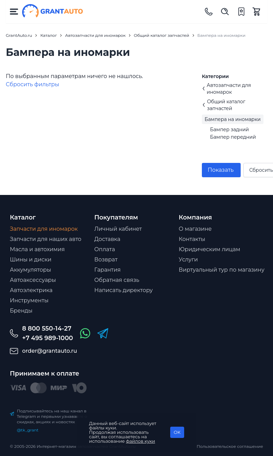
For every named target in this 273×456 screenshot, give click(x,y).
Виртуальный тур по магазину (221, 270)
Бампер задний (229, 129)
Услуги (188, 259)
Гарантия (107, 270)
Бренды (21, 310)
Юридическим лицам (209, 249)
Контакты (192, 239)
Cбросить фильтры (32, 84)
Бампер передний (233, 137)
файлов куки (140, 441)
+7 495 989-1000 (47, 338)
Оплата (104, 249)
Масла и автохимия (37, 249)
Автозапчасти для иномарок (226, 88)
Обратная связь (116, 280)
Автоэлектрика (31, 290)
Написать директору (123, 290)
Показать (221, 170)
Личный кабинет (118, 229)
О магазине (195, 229)
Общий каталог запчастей (223, 104)
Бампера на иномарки (233, 119)
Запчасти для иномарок (44, 229)
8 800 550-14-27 (46, 328)
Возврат (105, 259)
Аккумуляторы (30, 270)
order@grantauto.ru (49, 351)
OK (177, 432)
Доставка (107, 239)
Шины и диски (30, 259)
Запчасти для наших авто (45, 239)
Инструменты (29, 300)
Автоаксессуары (33, 280)
